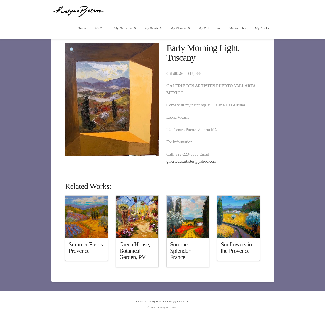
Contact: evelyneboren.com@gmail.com (162, 301)
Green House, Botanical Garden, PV (134, 251)
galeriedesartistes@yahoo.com (191, 161)
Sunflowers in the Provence (236, 247)
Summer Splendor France (180, 251)
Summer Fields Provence (86, 247)
